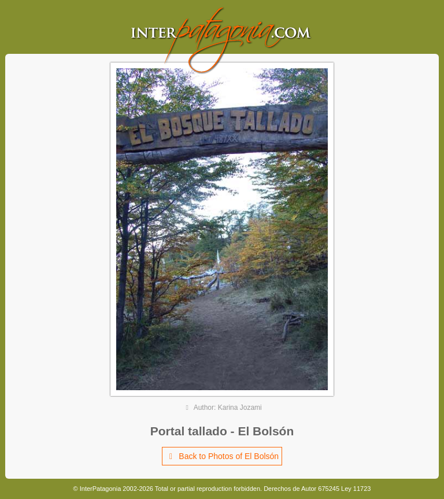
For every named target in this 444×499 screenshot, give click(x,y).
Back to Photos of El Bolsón (222, 456)
